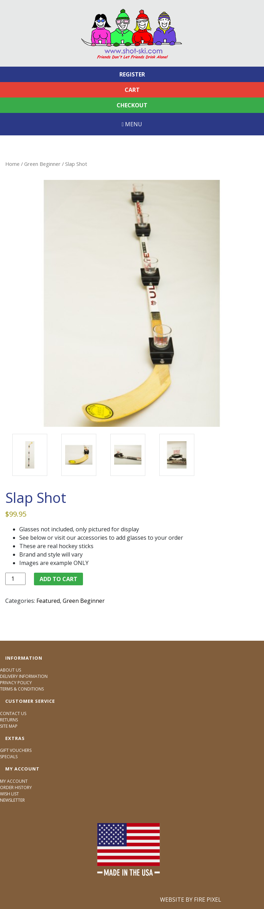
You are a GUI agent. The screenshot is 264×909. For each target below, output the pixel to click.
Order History (16, 787)
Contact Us (13, 713)
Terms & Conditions (22, 689)
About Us (10, 670)
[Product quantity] (15, 579)
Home (12, 163)
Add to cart (58, 579)
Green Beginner (42, 163)
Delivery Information (24, 676)
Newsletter (12, 800)
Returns (9, 720)
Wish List (9, 794)
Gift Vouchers (16, 750)
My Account (14, 781)
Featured (48, 601)
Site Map (9, 726)
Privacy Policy (16, 683)
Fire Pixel (207, 899)
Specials (9, 757)
